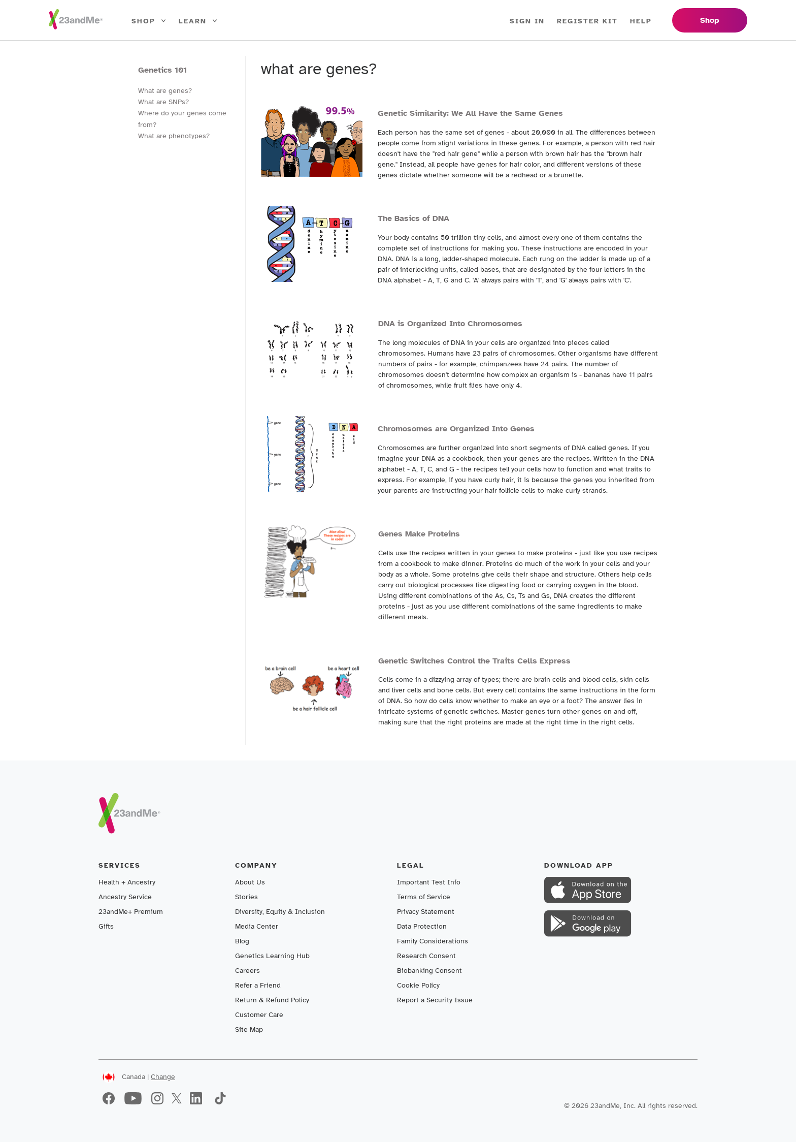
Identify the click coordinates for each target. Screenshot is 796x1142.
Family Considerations (432, 941)
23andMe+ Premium (130, 911)
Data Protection (422, 926)
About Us (250, 882)
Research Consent (426, 955)
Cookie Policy (418, 985)
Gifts (106, 926)
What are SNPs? (163, 102)
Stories (246, 897)
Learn (198, 21)
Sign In (527, 21)
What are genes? (165, 90)
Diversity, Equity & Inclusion (280, 911)
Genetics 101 (162, 70)
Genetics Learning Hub (272, 955)
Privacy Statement (425, 911)
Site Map (249, 1029)
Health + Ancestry (126, 882)
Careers (247, 970)
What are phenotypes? (174, 136)
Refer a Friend (258, 985)
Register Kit (587, 21)
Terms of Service (423, 897)
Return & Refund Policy (272, 1000)
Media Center (256, 926)
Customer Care (259, 1014)
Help (641, 21)
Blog (242, 941)
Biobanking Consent (429, 970)
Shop (149, 21)
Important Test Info (428, 882)
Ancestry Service (125, 897)
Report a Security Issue (435, 1000)
